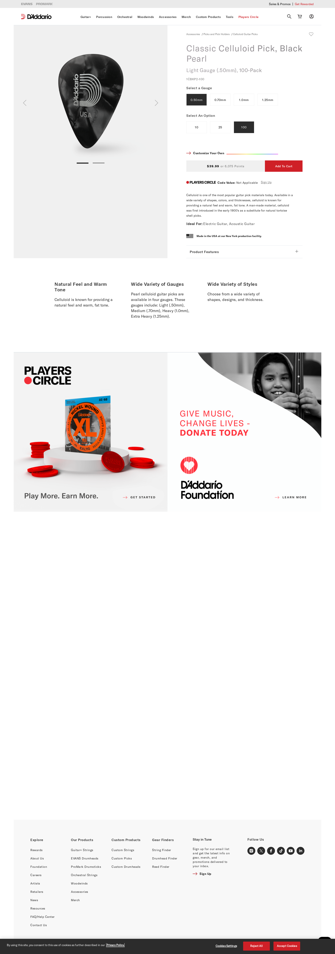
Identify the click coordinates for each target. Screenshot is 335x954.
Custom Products (208, 17)
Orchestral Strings (84, 875)
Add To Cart (283, 166)
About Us (37, 858)
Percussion (104, 17)
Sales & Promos (280, 4)
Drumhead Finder (164, 858)
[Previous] (25, 102)
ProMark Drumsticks (86, 866)
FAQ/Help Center (42, 916)
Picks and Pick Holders (216, 34)
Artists (35, 883)
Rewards (36, 850)
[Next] (156, 102)
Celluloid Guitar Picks (245, 34)
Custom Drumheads (126, 866)
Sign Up (266, 182)
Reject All (256, 946)
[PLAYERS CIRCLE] (91, 432)
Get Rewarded (304, 4)
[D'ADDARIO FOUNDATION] (244, 432)
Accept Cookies (287, 946)
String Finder (161, 850)
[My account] (311, 16)
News (34, 900)
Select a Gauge (199, 88)
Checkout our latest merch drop (239, 4)
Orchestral (124, 17)
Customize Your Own (236, 153)
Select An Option (200, 115)
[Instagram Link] (251, 851)
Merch (186, 17)
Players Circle (248, 17)
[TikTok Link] (281, 851)
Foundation (38, 866)
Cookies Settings (226, 946)
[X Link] (261, 851)
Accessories (168, 17)
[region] (167, 946)
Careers (36, 875)
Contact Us (38, 925)
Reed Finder (160, 866)
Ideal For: (194, 223)
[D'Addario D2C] (39, 16)
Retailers (36, 891)
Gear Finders (163, 840)
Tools (229, 17)
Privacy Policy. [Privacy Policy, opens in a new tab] (115, 945)
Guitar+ (86, 17)
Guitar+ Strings (82, 850)
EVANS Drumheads (84, 858)
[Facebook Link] (271, 851)
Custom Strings (123, 850)
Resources (37, 908)
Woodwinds (145, 17)
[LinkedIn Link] (301, 851)
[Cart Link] (299, 16)
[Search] (289, 16)
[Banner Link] (167, 666)
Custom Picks (122, 858)
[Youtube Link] (291, 851)
